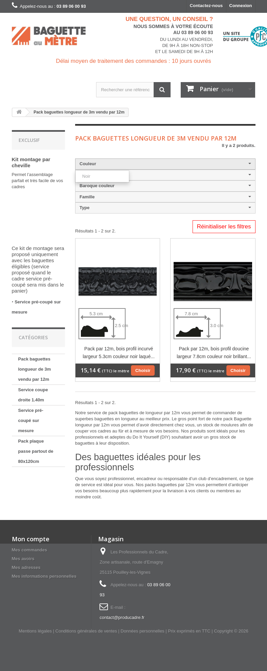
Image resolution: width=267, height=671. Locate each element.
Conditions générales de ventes (86, 630)
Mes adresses (26, 567)
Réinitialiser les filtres (224, 226)
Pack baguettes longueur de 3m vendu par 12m (34, 369)
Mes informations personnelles (44, 576)
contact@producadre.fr (121, 617)
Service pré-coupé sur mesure (30, 420)
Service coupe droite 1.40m (33, 394)
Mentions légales (35, 630)
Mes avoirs (23, 558)
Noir (86, 176)
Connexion (240, 5)
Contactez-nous (206, 5)
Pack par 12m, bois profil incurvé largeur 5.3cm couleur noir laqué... (118, 352)
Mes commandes (29, 549)
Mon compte (30, 539)
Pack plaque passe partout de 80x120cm (35, 451)
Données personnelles (142, 630)
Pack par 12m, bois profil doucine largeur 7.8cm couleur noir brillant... (214, 352)
